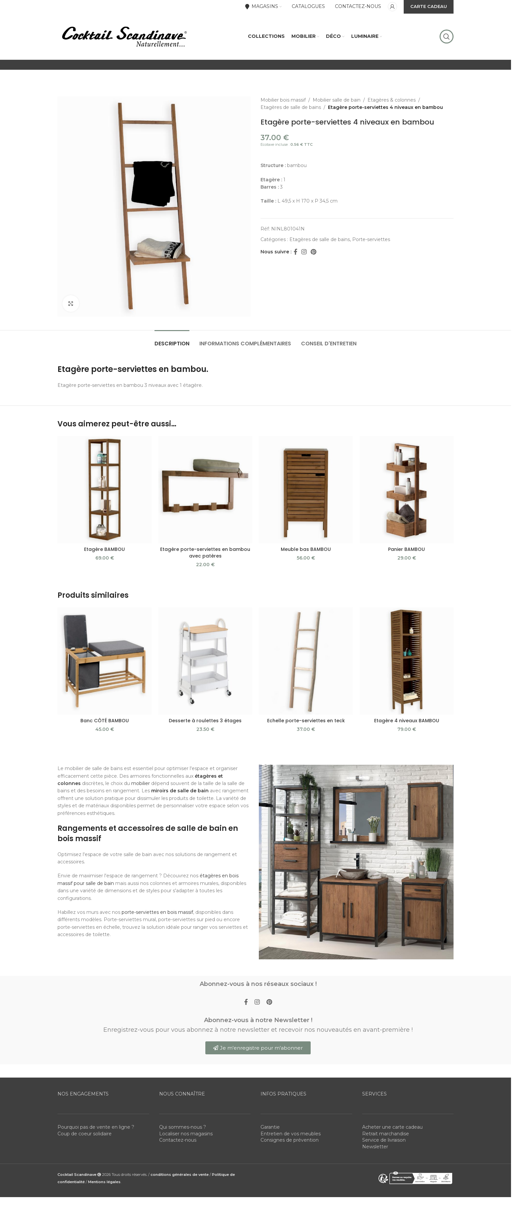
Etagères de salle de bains (290, 107)
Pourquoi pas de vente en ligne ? (95, 1127)
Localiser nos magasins (186, 1134)
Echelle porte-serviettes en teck (306, 720)
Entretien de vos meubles (290, 1134)
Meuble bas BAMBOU (306, 549)
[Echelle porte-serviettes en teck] (306, 661)
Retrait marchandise (385, 1134)
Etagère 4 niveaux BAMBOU (406, 720)
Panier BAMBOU (406, 549)
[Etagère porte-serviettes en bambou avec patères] (205, 489)
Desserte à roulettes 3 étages (205, 720)
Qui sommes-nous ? (182, 1127)
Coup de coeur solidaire (84, 1134)
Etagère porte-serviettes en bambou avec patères (205, 552)
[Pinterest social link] (313, 252)
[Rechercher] (446, 36)
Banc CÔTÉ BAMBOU (104, 720)
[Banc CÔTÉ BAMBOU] (104, 661)
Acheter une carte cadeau (392, 1127)
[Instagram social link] (304, 252)
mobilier (140, 783)
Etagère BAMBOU (104, 549)
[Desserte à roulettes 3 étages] (205, 661)
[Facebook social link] (295, 252)
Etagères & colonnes (391, 100)
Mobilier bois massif (283, 100)
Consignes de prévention (289, 1140)
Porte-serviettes (371, 239)
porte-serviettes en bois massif (157, 912)
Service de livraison (384, 1140)
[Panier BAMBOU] (407, 489)
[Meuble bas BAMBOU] (306, 489)
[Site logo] (123, 36)
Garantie (270, 1127)
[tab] (172, 340)
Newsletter (375, 1147)
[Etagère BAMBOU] (104, 489)
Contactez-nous (177, 1140)
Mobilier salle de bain (337, 100)
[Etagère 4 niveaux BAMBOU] (407, 661)
